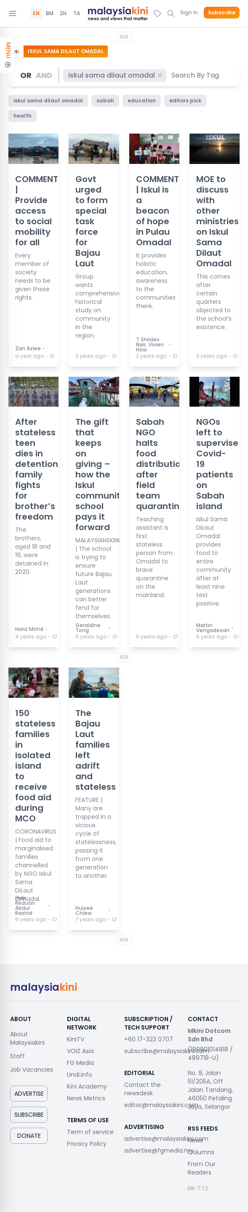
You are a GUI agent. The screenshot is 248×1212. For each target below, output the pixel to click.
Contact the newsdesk (142, 1089)
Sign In (189, 12)
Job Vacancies (31, 1069)
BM (49, 13)
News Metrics (86, 1098)
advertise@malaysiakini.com (166, 1138)
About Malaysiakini (27, 1038)
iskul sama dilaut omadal (115, 75)
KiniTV (75, 1039)
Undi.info (79, 1074)
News (195, 1140)
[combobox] (195, 75)
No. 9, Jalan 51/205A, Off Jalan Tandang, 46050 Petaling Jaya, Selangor (210, 1090)
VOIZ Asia (80, 1051)
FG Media (80, 1063)
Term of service (90, 1132)
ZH (63, 13)
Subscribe (221, 12)
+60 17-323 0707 (148, 1039)
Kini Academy (87, 1086)
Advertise (29, 1093)
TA (76, 13)
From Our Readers (202, 1168)
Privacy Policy (87, 1144)
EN (36, 13)
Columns (201, 1152)
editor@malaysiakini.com (161, 1105)
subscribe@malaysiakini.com (166, 1051)
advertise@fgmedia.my (159, 1150)
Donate (29, 1136)
